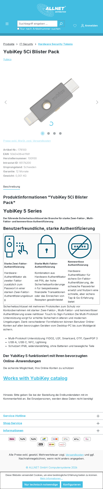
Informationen (13, 430)
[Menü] (7, 23)
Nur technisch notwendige (41, 484)
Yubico (7, 59)
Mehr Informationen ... (51, 478)
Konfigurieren (72, 484)
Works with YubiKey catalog (35, 378)
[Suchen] (61, 23)
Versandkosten (75, 454)
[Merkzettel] (75, 25)
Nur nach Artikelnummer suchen (40, 28)
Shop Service (12, 423)
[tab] (11, 187)
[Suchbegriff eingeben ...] (37, 23)
